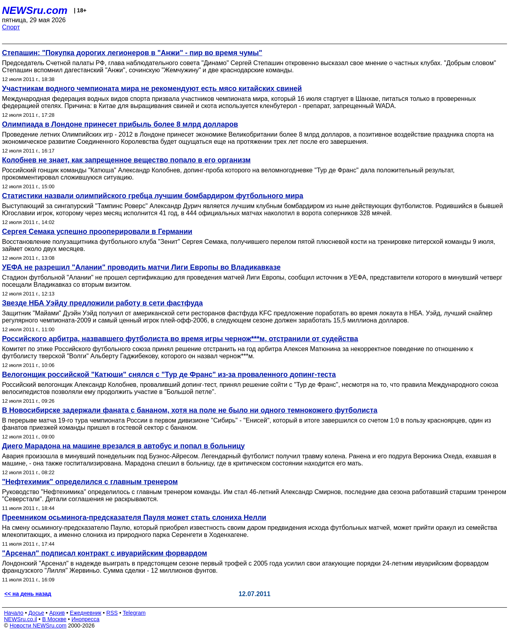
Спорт (11, 27)
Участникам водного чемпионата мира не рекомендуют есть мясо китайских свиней (152, 89)
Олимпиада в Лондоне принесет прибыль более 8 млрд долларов (120, 124)
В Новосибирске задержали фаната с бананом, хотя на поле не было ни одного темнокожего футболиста (189, 410)
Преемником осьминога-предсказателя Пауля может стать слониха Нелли (134, 517)
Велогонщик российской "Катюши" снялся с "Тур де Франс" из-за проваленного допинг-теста (169, 374)
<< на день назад (27, 594)
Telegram (134, 613)
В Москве (54, 619)
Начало (13, 613)
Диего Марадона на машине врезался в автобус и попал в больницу (123, 446)
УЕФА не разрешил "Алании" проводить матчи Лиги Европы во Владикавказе (141, 267)
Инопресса (86, 619)
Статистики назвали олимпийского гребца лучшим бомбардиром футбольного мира (152, 196)
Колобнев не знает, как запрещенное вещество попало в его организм (126, 160)
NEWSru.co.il (20, 619)
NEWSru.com (35, 10)
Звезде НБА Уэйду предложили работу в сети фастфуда (102, 303)
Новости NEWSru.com (38, 625)
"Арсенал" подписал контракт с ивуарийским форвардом (104, 553)
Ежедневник (85, 613)
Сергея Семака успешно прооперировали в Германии (97, 232)
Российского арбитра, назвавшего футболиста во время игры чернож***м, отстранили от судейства (180, 339)
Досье (36, 613)
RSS (112, 613)
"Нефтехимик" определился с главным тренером (90, 482)
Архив (57, 613)
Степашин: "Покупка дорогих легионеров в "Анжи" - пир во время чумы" (132, 53)
